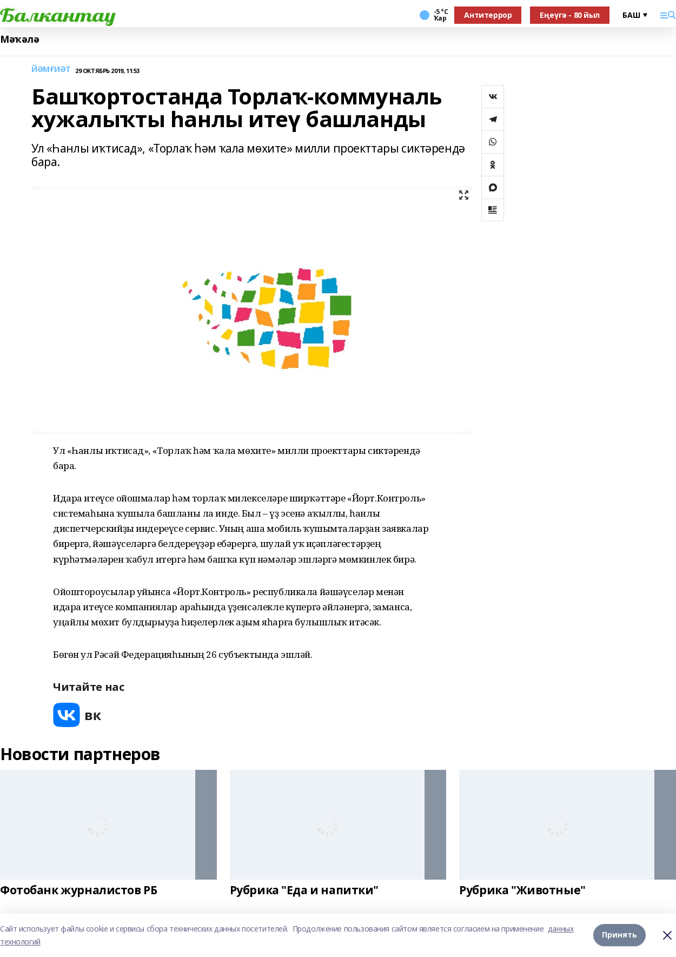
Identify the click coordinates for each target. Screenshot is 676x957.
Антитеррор (488, 15)
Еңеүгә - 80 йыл (570, 15)
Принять (619, 935)
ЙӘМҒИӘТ (51, 69)
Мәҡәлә (19, 39)
